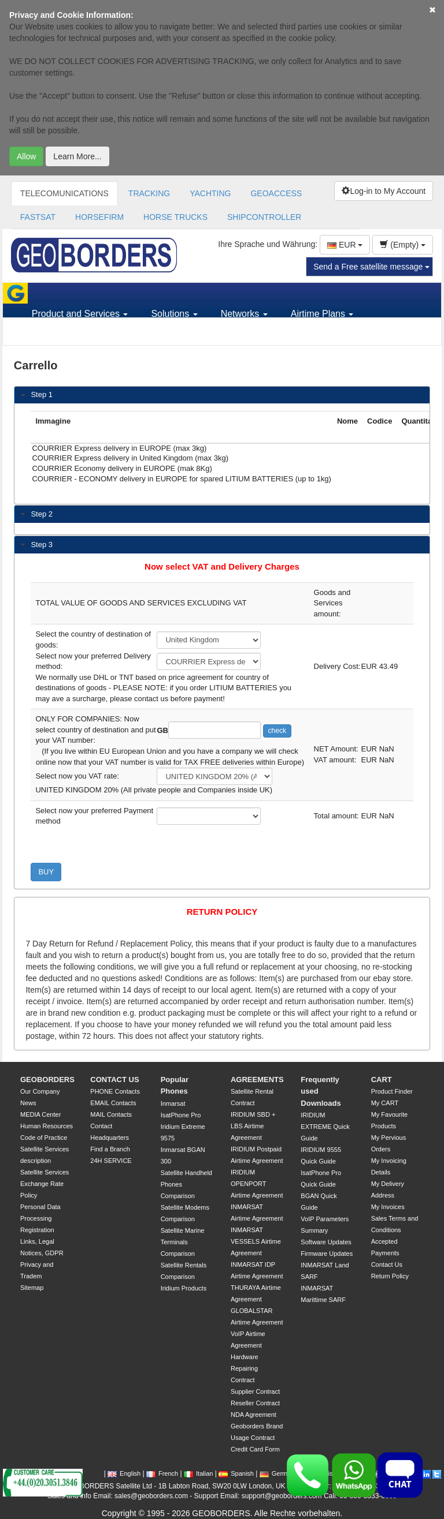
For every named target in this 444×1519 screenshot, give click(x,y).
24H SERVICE (110, 1160)
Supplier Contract (255, 1391)
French (162, 1473)
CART (381, 1079)
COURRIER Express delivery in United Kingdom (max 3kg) (181, 459)
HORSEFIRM (99, 217)
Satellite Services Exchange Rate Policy (44, 1184)
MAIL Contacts (111, 1114)
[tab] (222, 395)
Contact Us (386, 1264)
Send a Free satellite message (371, 266)
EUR (344, 244)
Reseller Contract (255, 1403)
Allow (26, 156)
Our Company (40, 1091)
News (28, 1102)
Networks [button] (244, 314)
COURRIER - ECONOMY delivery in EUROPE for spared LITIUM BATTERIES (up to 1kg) (181, 479)
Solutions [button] (174, 314)
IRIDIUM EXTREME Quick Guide (325, 1127)
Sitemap (31, 1287)
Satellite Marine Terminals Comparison (183, 1242)
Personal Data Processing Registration (40, 1218)
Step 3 (42, 544)
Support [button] (52, 334)
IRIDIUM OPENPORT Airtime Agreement (257, 1184)
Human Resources (46, 1126)
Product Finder (392, 1091)
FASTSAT (38, 217)
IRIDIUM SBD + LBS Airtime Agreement (253, 1126)
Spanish (236, 1473)
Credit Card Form (255, 1449)
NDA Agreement (253, 1414)
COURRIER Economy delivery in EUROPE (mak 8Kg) (181, 469)
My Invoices (388, 1206)
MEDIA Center (40, 1114)
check (277, 731)
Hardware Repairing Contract (244, 1368)
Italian (198, 1473)
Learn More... (77, 156)
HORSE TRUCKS (175, 217)
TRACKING (149, 193)
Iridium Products (183, 1288)
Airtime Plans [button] (322, 314)
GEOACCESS (276, 193)
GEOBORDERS (47, 1079)
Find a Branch (110, 1149)
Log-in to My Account (384, 191)
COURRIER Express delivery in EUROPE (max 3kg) (181, 449)
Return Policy (390, 1276)
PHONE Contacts (115, 1091)
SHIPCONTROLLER (264, 217)
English (124, 1473)
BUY (46, 871)
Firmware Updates (327, 1253)
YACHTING (210, 193)
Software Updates (326, 1242)
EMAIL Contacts (113, 1102)
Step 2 (42, 514)
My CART (384, 1102)
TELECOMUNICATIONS (64, 193)
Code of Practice (43, 1137)
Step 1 (42, 394)
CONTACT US (114, 1079)
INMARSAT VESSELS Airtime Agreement (256, 1241)
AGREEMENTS (257, 1079)
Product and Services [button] (80, 314)
